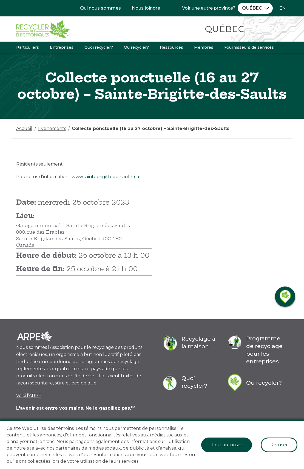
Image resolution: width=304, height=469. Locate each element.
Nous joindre (146, 8)
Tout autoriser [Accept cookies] (226, 444)
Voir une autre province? (208, 8)
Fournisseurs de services (249, 47)
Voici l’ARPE (28, 395)
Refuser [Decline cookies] (279, 444)
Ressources (171, 47)
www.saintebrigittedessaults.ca (105, 176)
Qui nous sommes (100, 8)
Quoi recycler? (98, 47)
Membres (203, 47)
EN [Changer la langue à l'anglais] (282, 8)
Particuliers (27, 47)
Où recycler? (136, 47)
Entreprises (61, 47)
